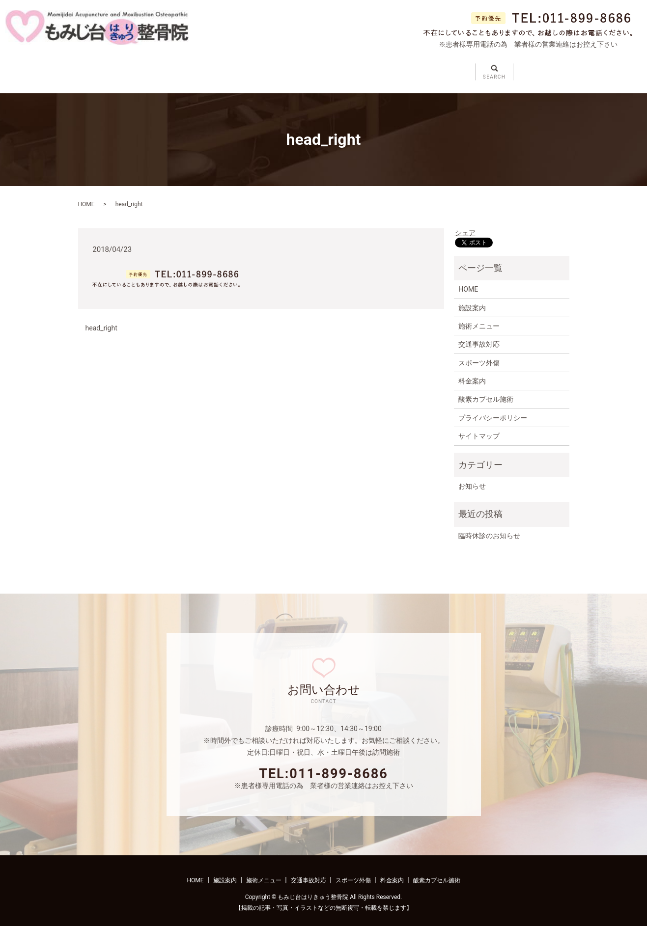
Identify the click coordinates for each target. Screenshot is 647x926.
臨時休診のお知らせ (489, 529)
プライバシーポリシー (492, 411)
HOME (86, 197)
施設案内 (160, 68)
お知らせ (472, 479)
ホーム (104, 68)
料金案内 (430, 68)
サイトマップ (479, 429)
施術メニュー (227, 68)
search (553, 65)
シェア (465, 226)
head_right (101, 321)
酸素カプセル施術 (485, 392)
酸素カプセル (492, 68)
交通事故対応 (297, 68)
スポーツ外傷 (368, 68)
